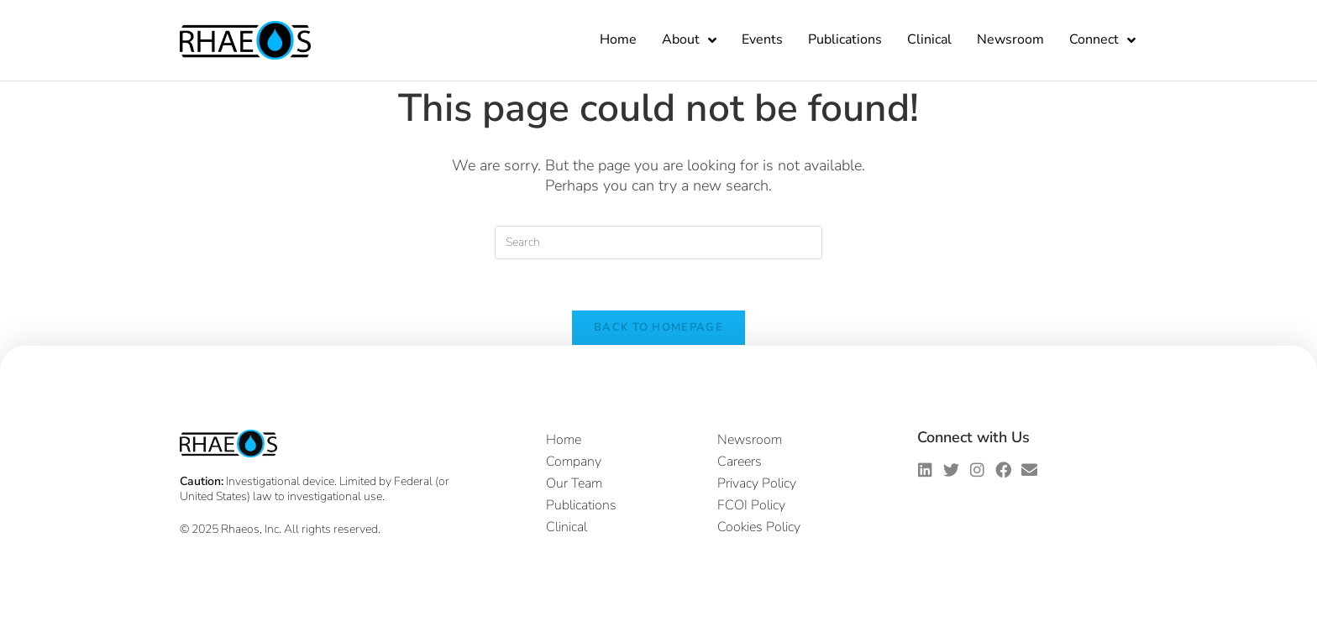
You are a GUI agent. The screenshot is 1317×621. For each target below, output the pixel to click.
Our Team (574, 483)
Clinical (929, 39)
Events (762, 39)
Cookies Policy (758, 527)
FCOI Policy (751, 505)
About (689, 40)
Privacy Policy (756, 483)
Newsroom (1010, 39)
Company (573, 461)
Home (618, 39)
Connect (1102, 40)
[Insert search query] (658, 242)
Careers (739, 461)
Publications (845, 39)
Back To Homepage (658, 327)
